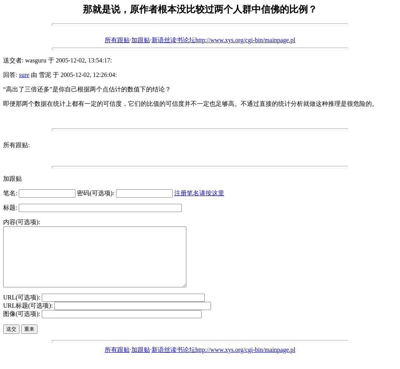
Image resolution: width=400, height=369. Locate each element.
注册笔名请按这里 (199, 193)
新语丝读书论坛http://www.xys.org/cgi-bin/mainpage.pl (223, 40)
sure (24, 74)
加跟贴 (140, 40)
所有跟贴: (16, 145)
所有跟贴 (117, 40)
